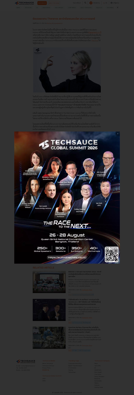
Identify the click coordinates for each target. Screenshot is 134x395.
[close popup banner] (118, 133)
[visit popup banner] (67, 197)
